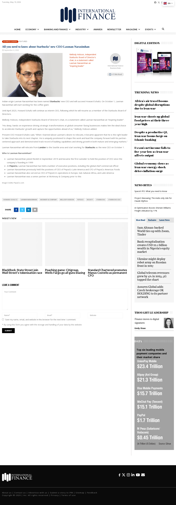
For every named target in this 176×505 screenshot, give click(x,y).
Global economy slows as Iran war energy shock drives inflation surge (151, 167)
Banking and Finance (56, 29)
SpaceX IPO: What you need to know (150, 191)
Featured (23, 41)
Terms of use (68, 495)
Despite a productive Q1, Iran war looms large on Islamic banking (151, 136)
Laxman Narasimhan (29, 200)
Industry (80, 29)
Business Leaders (10, 42)
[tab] (140, 220)
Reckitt (90, 200)
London (42, 147)
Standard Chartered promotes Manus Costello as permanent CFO (107, 272)
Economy (31, 29)
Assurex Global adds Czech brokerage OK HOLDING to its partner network (152, 292)
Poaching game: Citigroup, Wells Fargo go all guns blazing (65, 271)
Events (149, 29)
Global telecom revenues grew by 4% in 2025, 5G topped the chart (153, 276)
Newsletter (114, 29)
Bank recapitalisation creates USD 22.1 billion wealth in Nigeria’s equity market (153, 246)
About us (7, 492)
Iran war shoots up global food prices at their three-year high (152, 120)
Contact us (20, 492)
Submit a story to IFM (61, 492)
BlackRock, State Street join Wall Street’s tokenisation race (22, 271)
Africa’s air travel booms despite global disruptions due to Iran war (152, 104)
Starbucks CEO (114, 200)
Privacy (55, 495)
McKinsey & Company (48, 200)
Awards (98, 29)
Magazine (131, 29)
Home (17, 29)
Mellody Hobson (67, 200)
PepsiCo (13, 165)
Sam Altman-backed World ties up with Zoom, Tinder (153, 230)
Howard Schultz (10, 200)
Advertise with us (37, 492)
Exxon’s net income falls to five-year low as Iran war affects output (152, 151)
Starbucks (55, 101)
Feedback (92, 492)
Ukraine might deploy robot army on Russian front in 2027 (151, 262)
